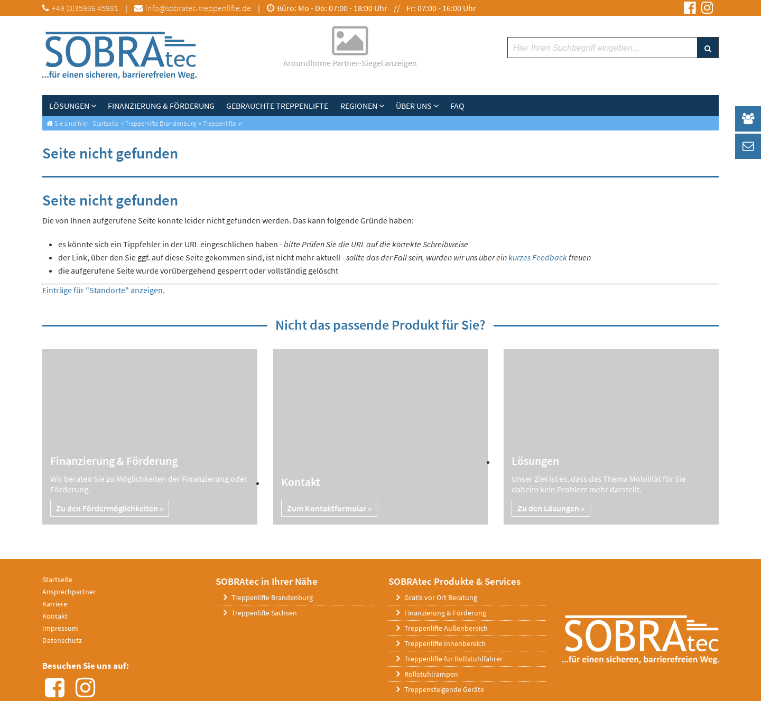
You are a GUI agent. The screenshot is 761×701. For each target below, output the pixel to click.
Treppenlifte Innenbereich (445, 643)
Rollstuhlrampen (431, 674)
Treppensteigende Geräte (444, 689)
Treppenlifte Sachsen (264, 613)
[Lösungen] (94, 105)
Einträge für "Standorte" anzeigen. (103, 290)
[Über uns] (432, 105)
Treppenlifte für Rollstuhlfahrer (453, 658)
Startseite (57, 579)
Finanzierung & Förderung (445, 613)
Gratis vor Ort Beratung (440, 597)
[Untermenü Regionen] (379, 105)
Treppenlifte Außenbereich (446, 628)
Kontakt (55, 616)
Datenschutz (62, 640)
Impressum (60, 628)
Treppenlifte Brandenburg (272, 597)
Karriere (54, 604)
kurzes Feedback (537, 257)
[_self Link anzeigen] (748, 119)
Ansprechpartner (69, 591)
